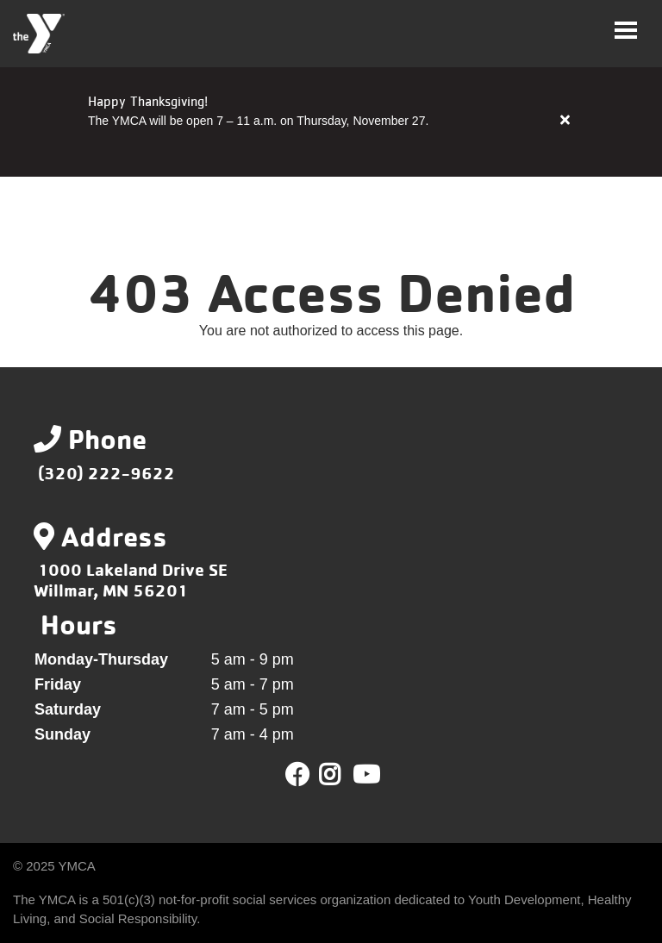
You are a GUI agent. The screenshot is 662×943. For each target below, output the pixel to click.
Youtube (365, 775)
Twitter (341, 775)
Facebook (297, 775)
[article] (331, 121)
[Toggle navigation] (626, 30)
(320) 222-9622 (106, 473)
